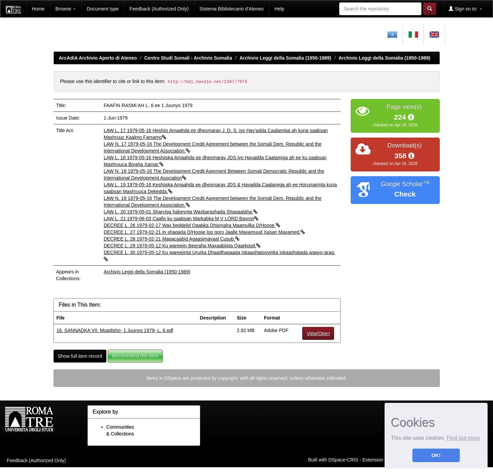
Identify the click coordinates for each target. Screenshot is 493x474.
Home (38, 9)
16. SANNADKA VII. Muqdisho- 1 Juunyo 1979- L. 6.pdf (115, 330)
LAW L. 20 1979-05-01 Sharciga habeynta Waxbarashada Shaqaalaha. (181, 211)
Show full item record (80, 356)
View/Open (318, 333)
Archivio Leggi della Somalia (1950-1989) (285, 58)
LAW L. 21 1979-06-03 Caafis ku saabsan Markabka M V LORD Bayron (181, 218)
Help (279, 9)
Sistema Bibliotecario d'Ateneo (232, 9)
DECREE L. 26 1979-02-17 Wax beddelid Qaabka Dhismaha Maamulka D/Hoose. (192, 225)
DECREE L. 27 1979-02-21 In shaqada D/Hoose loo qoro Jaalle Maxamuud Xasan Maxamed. (204, 232)
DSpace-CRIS (343, 459)
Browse (66, 9)
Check (405, 194)
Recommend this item (135, 356)
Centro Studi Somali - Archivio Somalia (188, 58)
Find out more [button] (463, 438)
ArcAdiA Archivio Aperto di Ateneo (98, 58)
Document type (103, 9)
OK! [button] (436, 455)
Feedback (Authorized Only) (158, 9)
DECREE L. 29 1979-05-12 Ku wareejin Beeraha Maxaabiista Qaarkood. (182, 245)
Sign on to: (465, 9)
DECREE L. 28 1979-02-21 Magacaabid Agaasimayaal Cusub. (172, 239)
